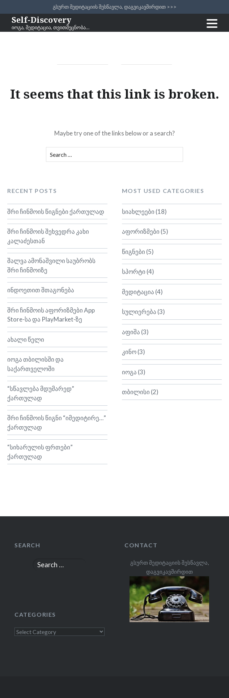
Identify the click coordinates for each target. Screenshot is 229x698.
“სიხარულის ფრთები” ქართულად (40, 451)
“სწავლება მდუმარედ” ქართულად (40, 393)
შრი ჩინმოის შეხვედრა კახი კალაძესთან (48, 236)
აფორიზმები (141, 231)
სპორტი (133, 271)
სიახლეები (138, 211)
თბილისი (136, 392)
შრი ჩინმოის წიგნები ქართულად (55, 211)
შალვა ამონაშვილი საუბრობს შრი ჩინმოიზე (51, 265)
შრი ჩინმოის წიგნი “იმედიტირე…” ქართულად (56, 422)
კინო (129, 352)
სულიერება (139, 311)
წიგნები (133, 251)
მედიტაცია (138, 292)
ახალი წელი (25, 339)
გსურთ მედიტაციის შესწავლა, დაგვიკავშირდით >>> (115, 7)
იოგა (129, 372)
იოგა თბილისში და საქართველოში (35, 364)
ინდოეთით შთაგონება (40, 290)
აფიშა (131, 332)
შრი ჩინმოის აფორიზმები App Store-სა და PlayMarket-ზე (51, 314)
